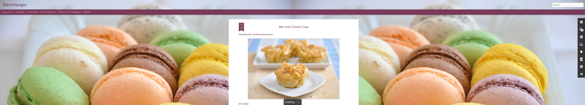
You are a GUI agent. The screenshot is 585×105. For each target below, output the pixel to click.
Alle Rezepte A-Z (48, 12)
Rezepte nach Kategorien (69, 12)
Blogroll (86, 12)
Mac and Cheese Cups (293, 24)
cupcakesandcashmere (262, 31)
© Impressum (32, 12)
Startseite (20, 12)
